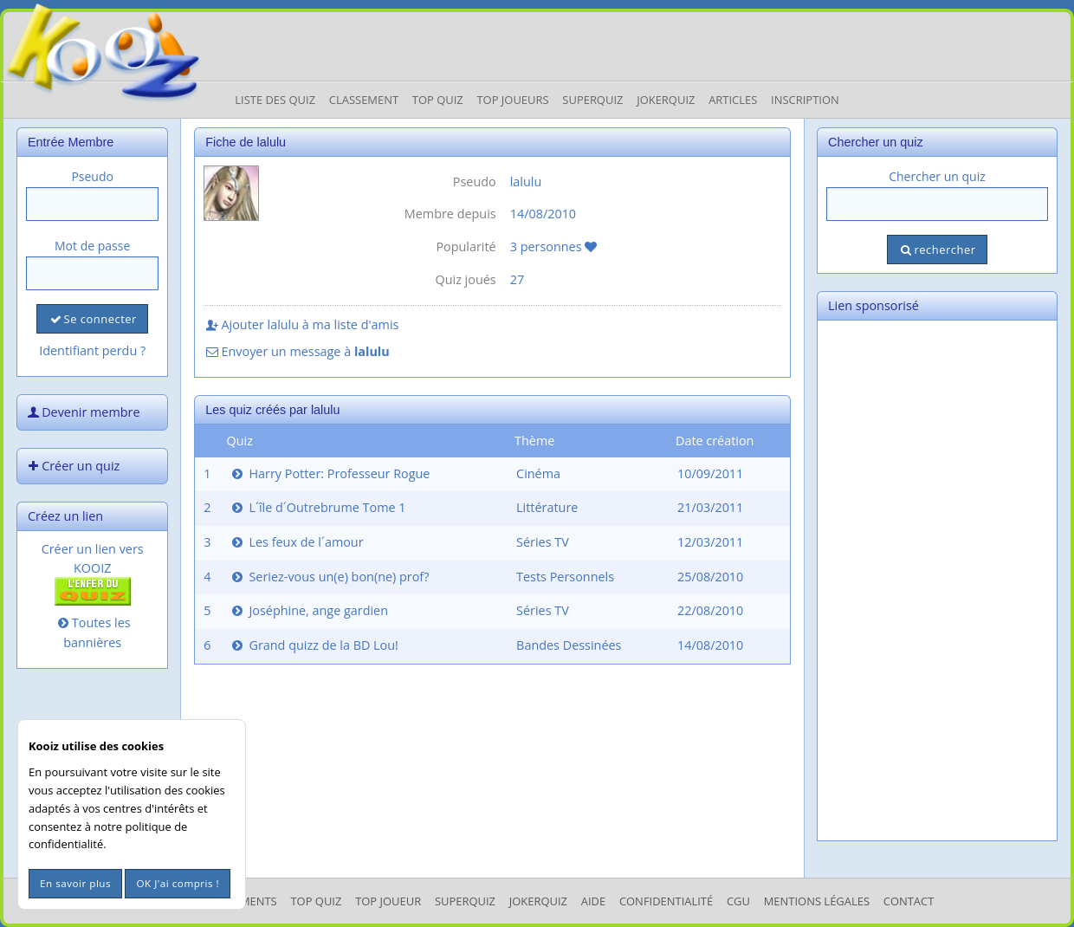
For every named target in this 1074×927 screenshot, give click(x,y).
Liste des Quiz (275, 99)
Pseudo (92, 176)
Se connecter (92, 319)
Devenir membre (82, 412)
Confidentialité (666, 901)
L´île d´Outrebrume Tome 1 (317, 507)
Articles (732, 99)
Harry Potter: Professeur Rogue (329, 473)
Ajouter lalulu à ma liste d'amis (301, 324)
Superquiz (592, 99)
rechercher (936, 249)
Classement (363, 99)
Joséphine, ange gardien (308, 610)
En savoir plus (75, 883)
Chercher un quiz (937, 176)
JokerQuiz (666, 99)
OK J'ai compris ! (177, 883)
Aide (593, 901)
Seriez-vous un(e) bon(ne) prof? (329, 576)
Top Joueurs (512, 99)
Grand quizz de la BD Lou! (313, 645)
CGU (738, 901)
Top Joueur (388, 901)
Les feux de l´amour (296, 542)
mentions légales (817, 901)
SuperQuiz (465, 901)
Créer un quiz (72, 465)
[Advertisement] (937, 580)
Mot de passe (92, 245)
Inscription (805, 99)
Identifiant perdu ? (92, 350)
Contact (909, 901)
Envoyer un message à (296, 351)
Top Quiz (437, 99)
